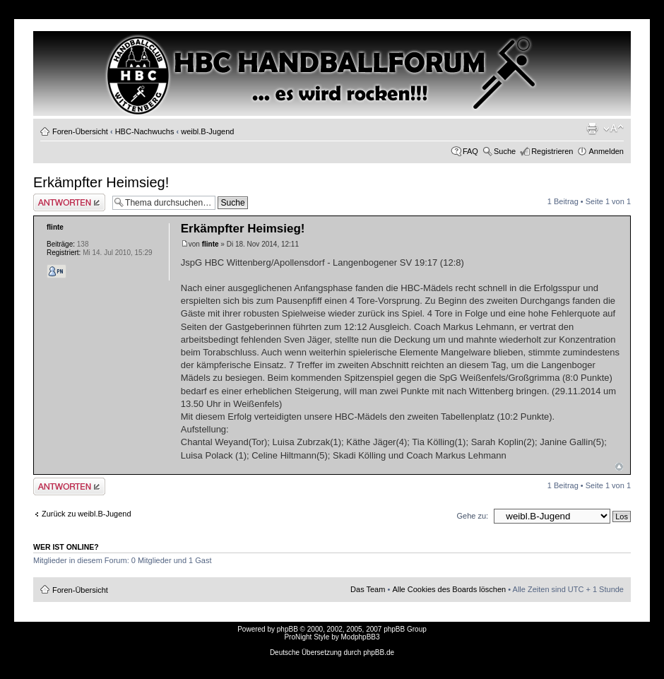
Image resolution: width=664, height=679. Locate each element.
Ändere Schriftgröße (613, 128)
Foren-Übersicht (80, 131)
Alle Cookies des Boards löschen (449, 589)
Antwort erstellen (69, 202)
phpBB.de (378, 652)
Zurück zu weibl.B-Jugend (86, 513)
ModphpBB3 (360, 637)
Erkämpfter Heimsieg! (101, 182)
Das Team (367, 589)
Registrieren (552, 151)
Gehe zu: (472, 516)
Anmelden (606, 151)
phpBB (287, 629)
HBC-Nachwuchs (144, 131)
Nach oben (619, 467)
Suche (505, 151)
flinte (210, 244)
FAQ (470, 151)
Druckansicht (592, 128)
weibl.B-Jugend (207, 131)
